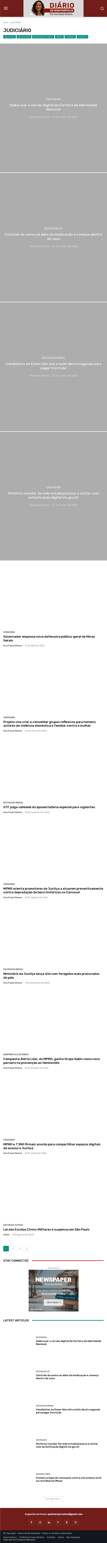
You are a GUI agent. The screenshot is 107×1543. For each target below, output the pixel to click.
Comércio (82, 36)
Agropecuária (24, 36)
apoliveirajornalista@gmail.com (64, 1514)
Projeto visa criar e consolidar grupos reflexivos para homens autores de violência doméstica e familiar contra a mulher (49, 724)
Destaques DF (53, 228)
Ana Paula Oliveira (12, 645)
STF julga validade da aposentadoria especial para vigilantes (49, 807)
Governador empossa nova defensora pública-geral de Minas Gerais (49, 638)
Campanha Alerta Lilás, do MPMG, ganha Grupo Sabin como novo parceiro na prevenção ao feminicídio (51, 1061)
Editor (6, 1234)
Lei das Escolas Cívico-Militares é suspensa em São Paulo (46, 1229)
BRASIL (59, 36)
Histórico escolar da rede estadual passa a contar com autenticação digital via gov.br (67, 1445)
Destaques (53, 99)
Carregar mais (53, 1498)
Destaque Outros (13, 1225)
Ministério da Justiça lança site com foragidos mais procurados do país (51, 976)
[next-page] (26, 1248)
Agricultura (9, 36)
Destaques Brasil (53, 358)
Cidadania (70, 36)
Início (5, 22)
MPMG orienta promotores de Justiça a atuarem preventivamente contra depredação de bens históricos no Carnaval (53, 890)
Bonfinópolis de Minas (43, 36)
